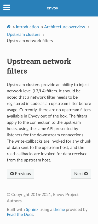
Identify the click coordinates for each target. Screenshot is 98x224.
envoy (52, 8)
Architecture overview (64, 27)
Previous (20, 174)
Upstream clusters (23, 34)
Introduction (27, 27)
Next (81, 174)
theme (59, 210)
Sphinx (32, 210)
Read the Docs (20, 214)
